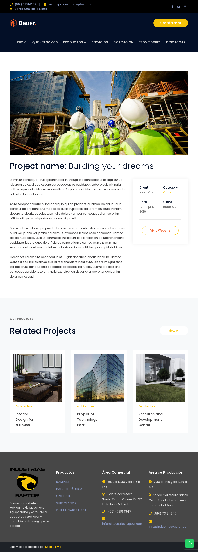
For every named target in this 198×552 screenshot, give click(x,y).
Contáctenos (170, 23)
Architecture (24, 406)
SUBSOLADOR (66, 503)
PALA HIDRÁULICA (69, 489)
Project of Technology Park (87, 419)
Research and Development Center (150, 419)
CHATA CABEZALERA (71, 510)
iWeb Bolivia (53, 547)
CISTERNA (63, 496)
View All (174, 331)
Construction (173, 192)
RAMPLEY (63, 482)
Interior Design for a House (25, 419)
